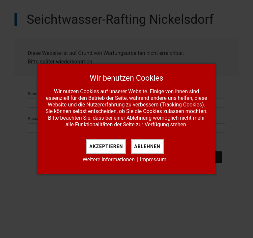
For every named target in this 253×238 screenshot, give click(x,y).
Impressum (153, 159)
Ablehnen (147, 146)
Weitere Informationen (109, 159)
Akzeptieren (106, 146)
